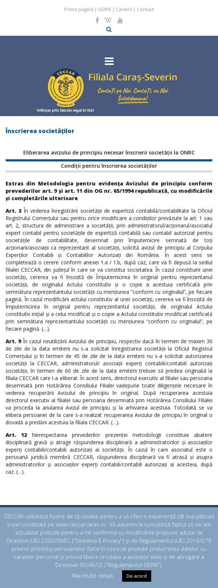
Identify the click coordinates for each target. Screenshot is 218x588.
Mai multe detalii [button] (92, 575)
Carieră (124, 9)
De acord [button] (137, 576)
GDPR (104, 9)
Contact (145, 9)
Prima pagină (78, 9)
